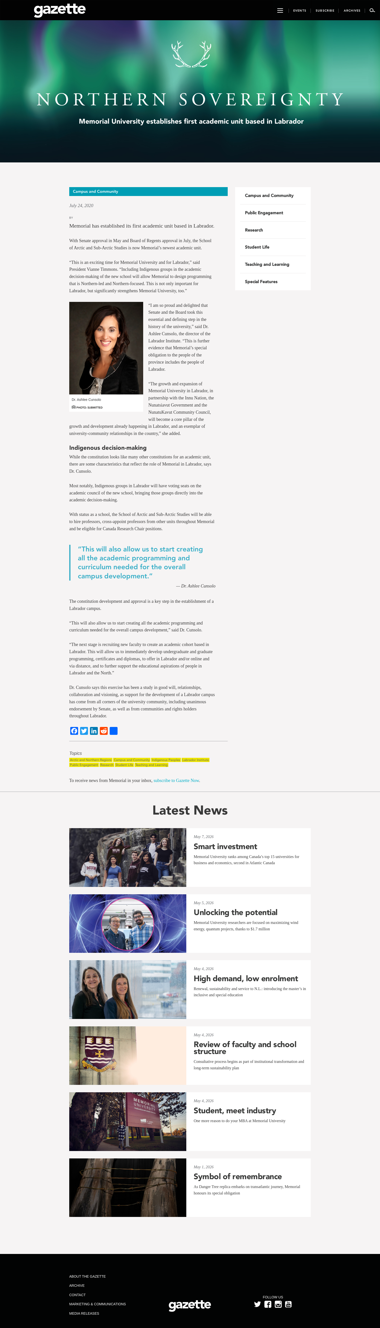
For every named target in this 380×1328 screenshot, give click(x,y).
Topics (75, 753)
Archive (77, 1286)
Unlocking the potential (235, 912)
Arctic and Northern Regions (91, 760)
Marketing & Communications (97, 1304)
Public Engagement (84, 765)
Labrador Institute (195, 760)
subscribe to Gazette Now (176, 780)
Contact (77, 1295)
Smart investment (225, 846)
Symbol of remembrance (238, 1176)
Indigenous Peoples (166, 760)
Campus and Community (132, 760)
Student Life (124, 765)
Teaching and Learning (151, 765)
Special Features (261, 281)
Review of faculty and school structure (245, 1048)
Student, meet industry (235, 1110)
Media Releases (84, 1313)
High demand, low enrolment (246, 978)
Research (106, 765)
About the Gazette (87, 1276)
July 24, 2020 (81, 205)
